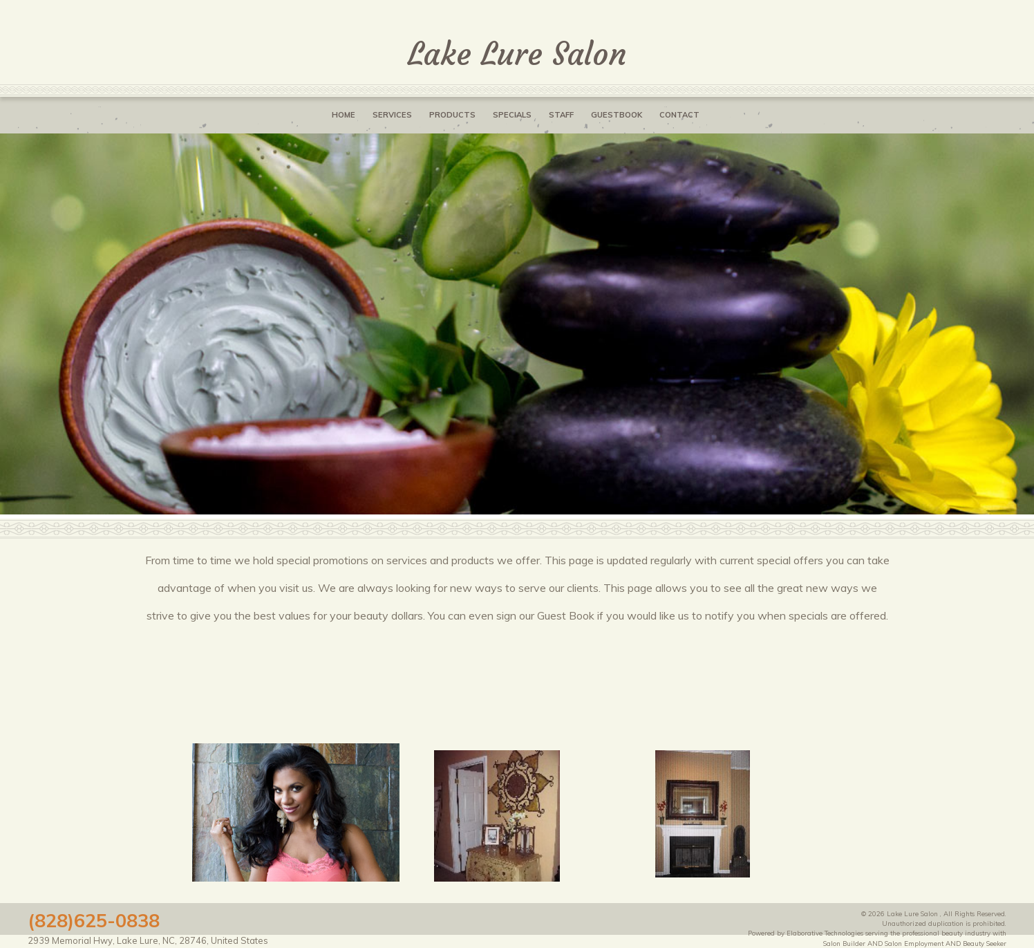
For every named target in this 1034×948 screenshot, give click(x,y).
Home (343, 115)
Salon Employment (914, 943)
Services (392, 115)
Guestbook (616, 115)
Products (452, 115)
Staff (561, 115)
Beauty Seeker (984, 943)
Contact (679, 115)
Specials (512, 115)
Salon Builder (844, 943)
